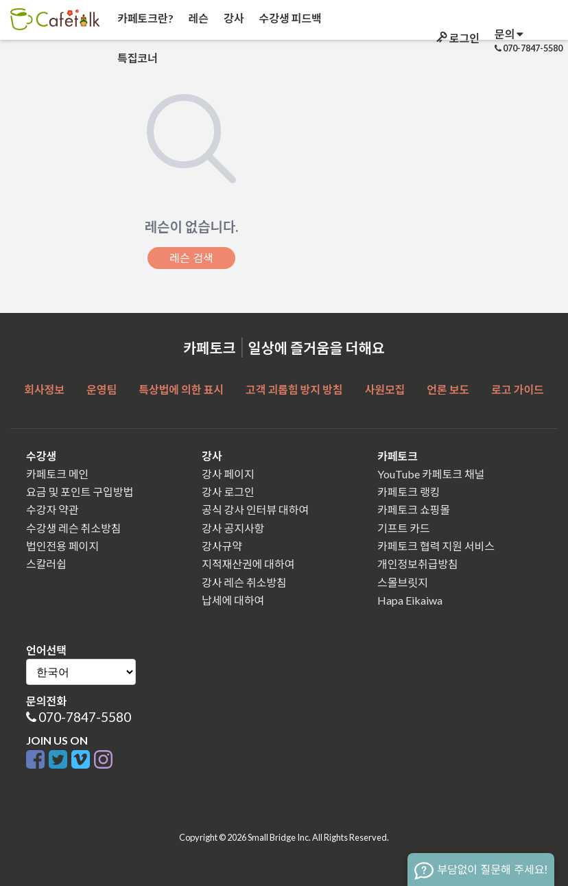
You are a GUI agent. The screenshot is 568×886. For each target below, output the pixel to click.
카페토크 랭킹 (408, 491)
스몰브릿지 (402, 582)
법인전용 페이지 (62, 545)
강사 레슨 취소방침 (244, 582)
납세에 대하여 (233, 600)
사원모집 (384, 389)
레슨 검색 (191, 258)
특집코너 (136, 58)
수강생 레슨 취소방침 (73, 528)
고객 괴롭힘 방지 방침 (294, 389)
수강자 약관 (52, 509)
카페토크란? (144, 18)
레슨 (198, 18)
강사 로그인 (228, 491)
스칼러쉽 (46, 563)
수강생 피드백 (289, 18)
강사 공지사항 (233, 528)
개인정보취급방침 (417, 563)
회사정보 (44, 389)
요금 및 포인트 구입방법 (79, 491)
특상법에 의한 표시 (181, 389)
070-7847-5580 (84, 717)
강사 (233, 18)
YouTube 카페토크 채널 (430, 473)
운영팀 (101, 389)
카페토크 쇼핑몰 (413, 509)
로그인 (457, 38)
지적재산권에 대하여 (248, 563)
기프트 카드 (403, 528)
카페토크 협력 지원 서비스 (436, 545)
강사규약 (222, 545)
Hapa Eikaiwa (409, 600)
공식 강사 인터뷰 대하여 (255, 509)
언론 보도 (448, 389)
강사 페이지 (228, 473)
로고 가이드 (517, 389)
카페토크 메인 (57, 473)
